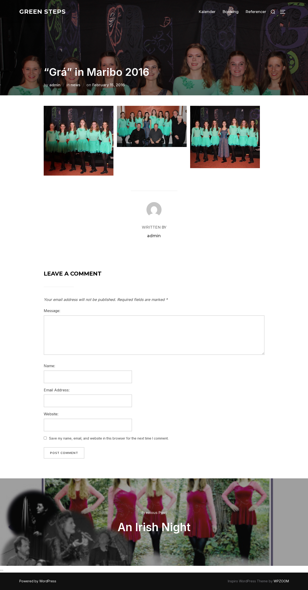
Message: (52, 310)
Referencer (255, 12)
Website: (51, 414)
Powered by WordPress (37, 581)
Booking (230, 12)
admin (54, 85)
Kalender (207, 12)
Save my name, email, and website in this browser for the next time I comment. (109, 438)
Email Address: (57, 390)
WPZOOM (281, 581)
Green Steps (42, 11)
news (75, 85)
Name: (49, 365)
